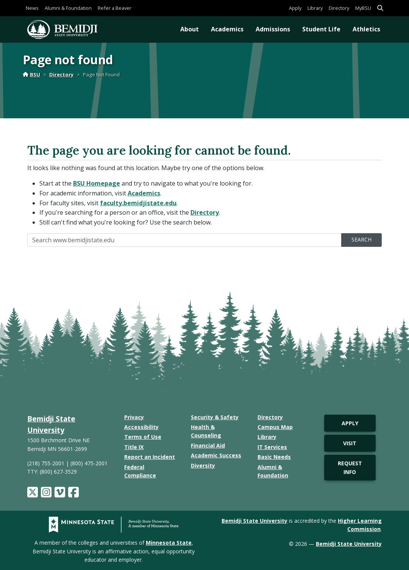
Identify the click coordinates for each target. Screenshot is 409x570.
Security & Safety (215, 417)
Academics (227, 29)
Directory (339, 8)
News (32, 8)
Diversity (203, 465)
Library (315, 8)
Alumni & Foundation (68, 8)
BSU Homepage (96, 183)
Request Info (350, 467)
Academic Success (216, 455)
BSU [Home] (31, 74)
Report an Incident (149, 456)
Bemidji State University (254, 520)
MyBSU (363, 8)
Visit (349, 443)
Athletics (366, 29)
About (189, 29)
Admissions (273, 29)
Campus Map (275, 427)
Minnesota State (169, 542)
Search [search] (361, 239)
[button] (380, 8)
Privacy (134, 417)
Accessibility (141, 427)
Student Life (321, 29)
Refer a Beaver (114, 8)
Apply (295, 8)
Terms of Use (142, 436)
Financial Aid (208, 445)
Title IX (134, 447)
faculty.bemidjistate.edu (138, 203)
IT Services (272, 447)
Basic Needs (274, 456)
